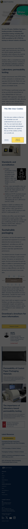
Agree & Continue (17, 139)
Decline (6, 140)
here (5, 128)
